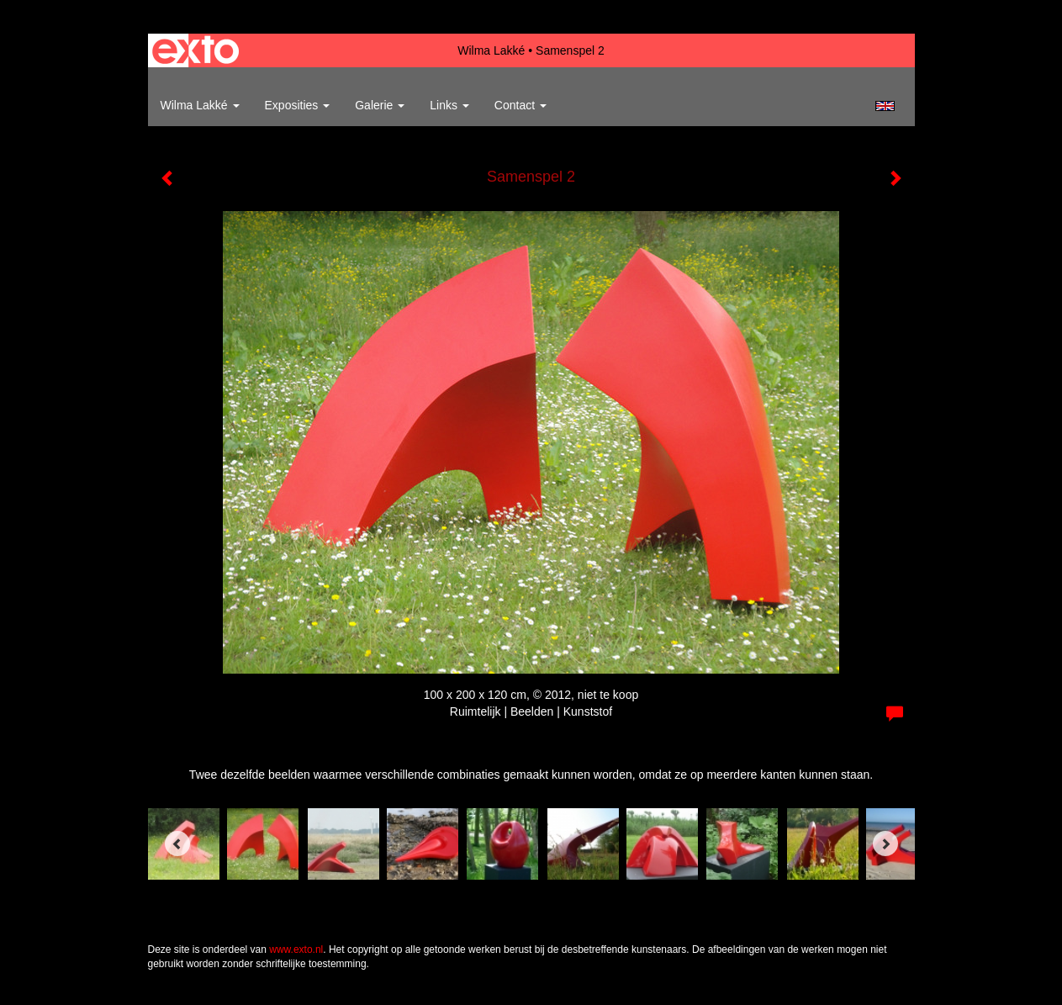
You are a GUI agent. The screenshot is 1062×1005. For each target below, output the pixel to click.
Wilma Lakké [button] (200, 105)
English (885, 106)
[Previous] (177, 843)
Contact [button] (520, 105)
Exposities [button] (297, 105)
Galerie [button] (379, 105)
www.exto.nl (296, 949)
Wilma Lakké (491, 50)
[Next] (885, 843)
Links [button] (449, 105)
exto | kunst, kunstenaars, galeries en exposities (195, 50)
